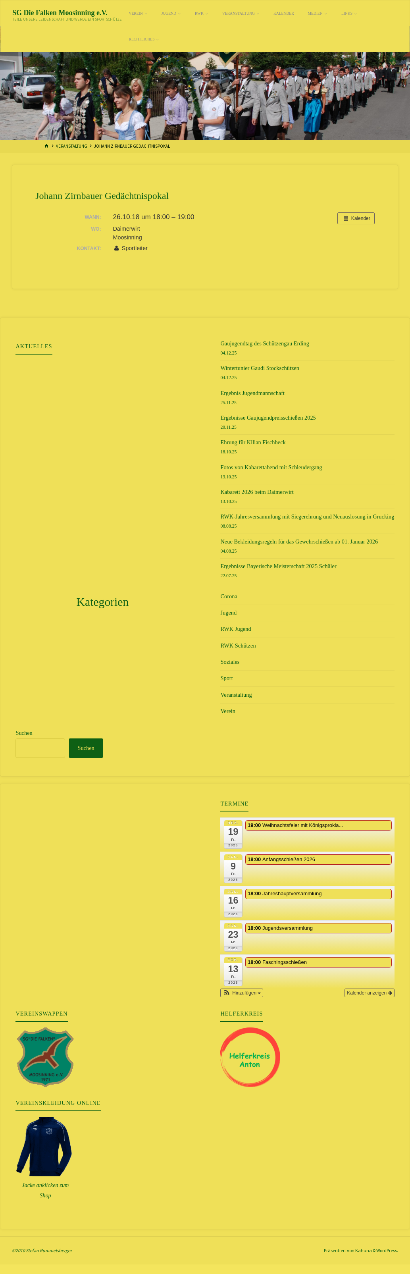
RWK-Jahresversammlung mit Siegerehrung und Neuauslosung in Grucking (307, 516)
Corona (228, 596)
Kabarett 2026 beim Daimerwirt (256, 492)
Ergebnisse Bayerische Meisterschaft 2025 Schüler (278, 566)
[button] (242, 993)
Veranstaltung (71, 146)
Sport (226, 678)
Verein (227, 711)
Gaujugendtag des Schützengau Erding (264, 343)
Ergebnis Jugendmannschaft (252, 393)
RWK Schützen (238, 645)
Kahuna (363, 1250)
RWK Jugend (235, 629)
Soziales (229, 662)
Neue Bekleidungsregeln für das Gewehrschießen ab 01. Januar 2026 (299, 541)
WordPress (386, 1250)
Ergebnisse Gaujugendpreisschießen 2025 (268, 417)
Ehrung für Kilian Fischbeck (252, 442)
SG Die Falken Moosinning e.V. (60, 12)
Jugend (228, 612)
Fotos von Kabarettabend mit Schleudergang (271, 467)
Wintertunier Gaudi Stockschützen (259, 368)
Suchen (23, 733)
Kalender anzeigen (369, 993)
